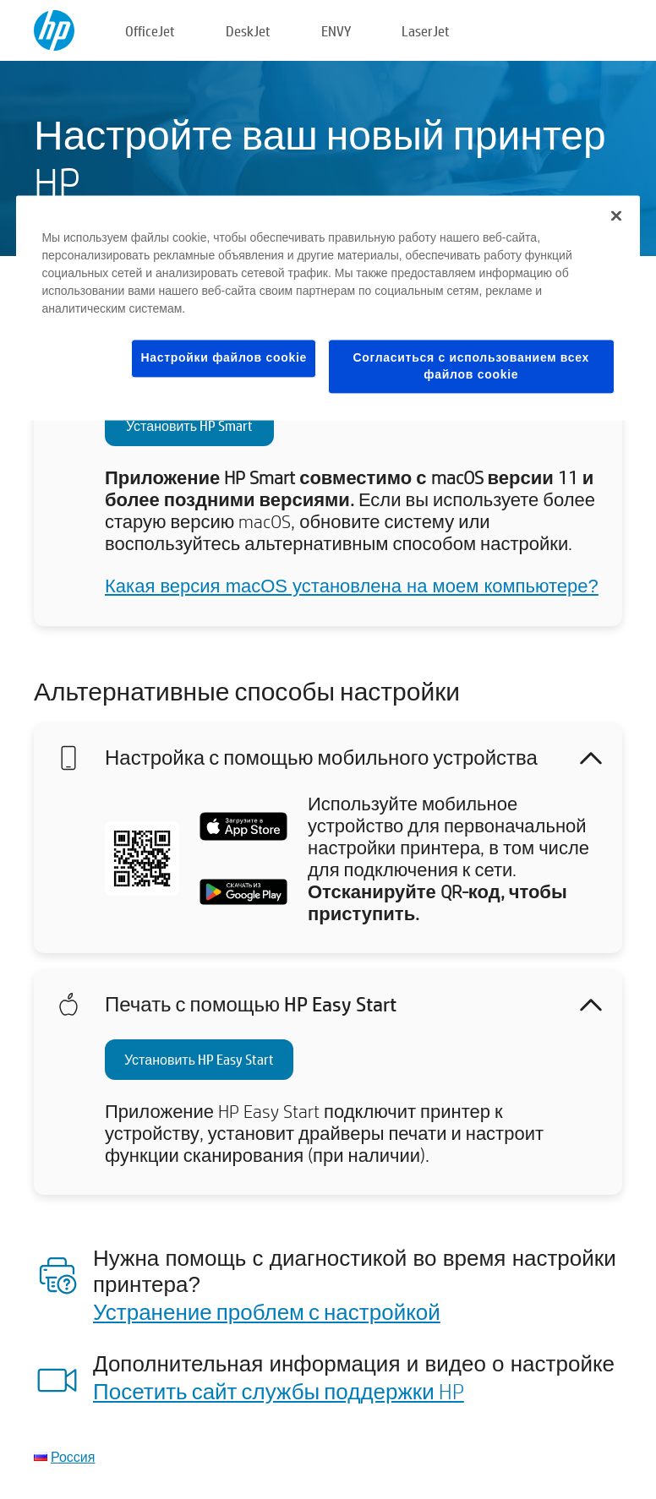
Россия (73, 1456)
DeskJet (248, 31)
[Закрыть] (616, 215)
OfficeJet (150, 31)
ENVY (336, 31)
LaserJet (426, 31)
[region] (327, 307)
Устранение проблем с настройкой (266, 1311)
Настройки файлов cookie (223, 357)
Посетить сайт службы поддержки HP (278, 1390)
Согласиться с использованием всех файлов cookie (471, 366)
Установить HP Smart (189, 425)
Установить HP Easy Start (199, 1059)
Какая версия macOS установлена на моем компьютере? (352, 586)
